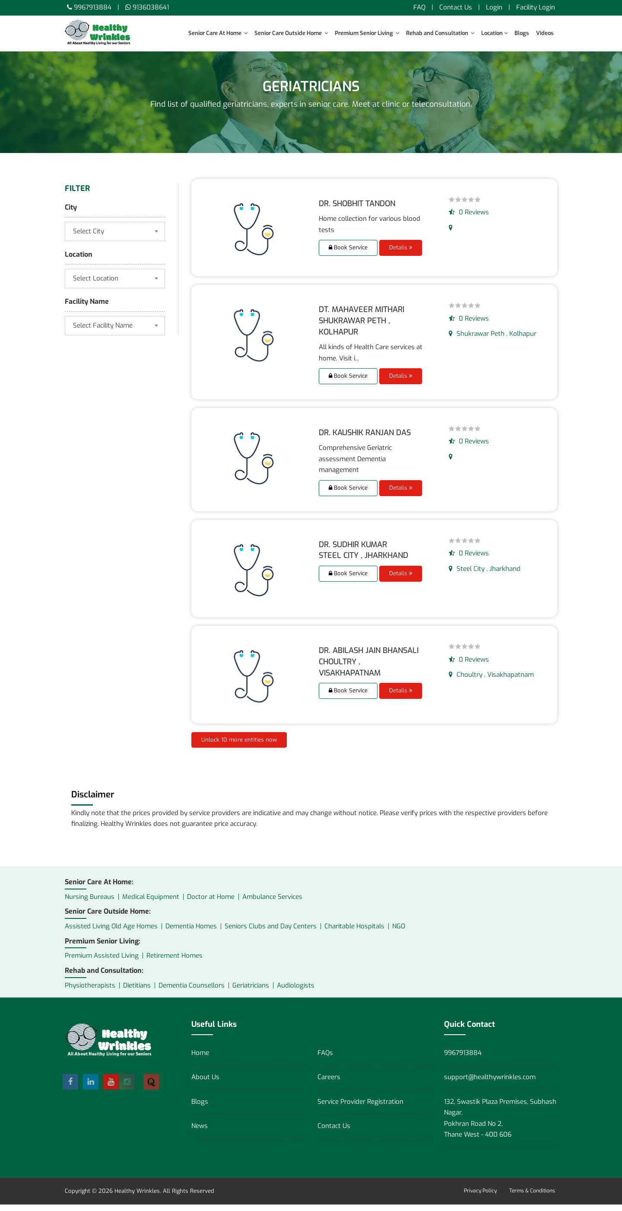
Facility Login (535, 7)
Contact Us (455, 7)
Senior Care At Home (218, 33)
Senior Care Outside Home (291, 33)
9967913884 (92, 7)
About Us (205, 1083)
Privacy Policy (480, 1196)
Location (494, 33)
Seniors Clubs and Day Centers (271, 932)
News (199, 1132)
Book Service (348, 254)
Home (200, 1059)
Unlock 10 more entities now (239, 745)
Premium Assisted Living (102, 962)
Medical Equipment (150, 903)
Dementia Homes (191, 932)
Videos (545, 33)
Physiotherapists (90, 991)
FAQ (419, 7)
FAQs (325, 1059)
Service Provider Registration (360, 1107)
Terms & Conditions (532, 1196)
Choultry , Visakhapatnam (491, 681)
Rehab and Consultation (440, 33)
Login (494, 7)
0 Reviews (469, 218)
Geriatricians (250, 991)
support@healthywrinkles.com (490, 1083)
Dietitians (137, 991)
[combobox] (115, 238)
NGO (398, 932)
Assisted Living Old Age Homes (111, 932)
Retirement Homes (174, 962)
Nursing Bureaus (89, 903)
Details (400, 254)
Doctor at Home (211, 903)
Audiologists (295, 991)
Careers (328, 1083)
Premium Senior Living (367, 33)
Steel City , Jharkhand (484, 574)
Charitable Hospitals (354, 932)
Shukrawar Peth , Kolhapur (492, 340)
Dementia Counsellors (192, 991)
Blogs (521, 33)
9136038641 (151, 7)
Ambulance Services (272, 903)
